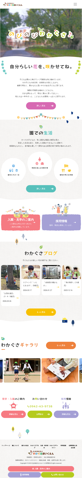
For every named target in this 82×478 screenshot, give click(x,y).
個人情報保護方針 (49, 457)
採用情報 (25, 475)
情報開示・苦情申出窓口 (34, 457)
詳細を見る (13, 414)
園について (15, 445)
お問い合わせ (58, 475)
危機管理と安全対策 (73, 446)
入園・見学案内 (44, 446)
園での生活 (25, 445)
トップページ (6, 445)
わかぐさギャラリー (54, 446)
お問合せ (39, 414)
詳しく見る (41, 106)
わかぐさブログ (34, 446)
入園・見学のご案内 (42, 469)
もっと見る (41, 312)
